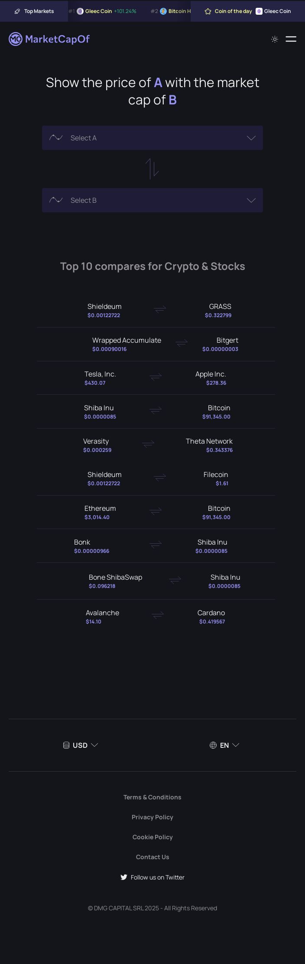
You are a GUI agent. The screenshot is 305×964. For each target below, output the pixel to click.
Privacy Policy (152, 817)
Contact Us (152, 857)
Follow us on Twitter (152, 877)
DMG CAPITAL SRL (118, 908)
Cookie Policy (153, 837)
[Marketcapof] (50, 39)
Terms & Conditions (152, 797)
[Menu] (291, 39)
